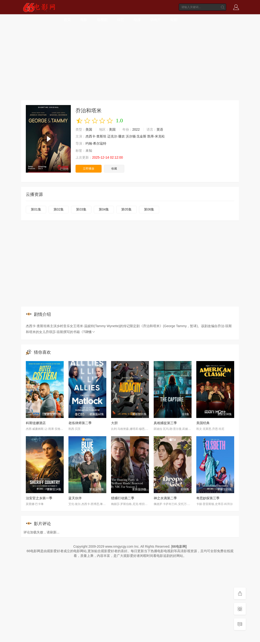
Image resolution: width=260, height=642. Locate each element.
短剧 (173, 20)
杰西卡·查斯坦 (95, 136)
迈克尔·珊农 (116, 136)
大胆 (114, 423)
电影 (83, 20)
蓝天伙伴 (75, 498)
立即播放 (88, 168)
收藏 (114, 168)
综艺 (120, 20)
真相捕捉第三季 (165, 423)
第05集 (126, 209)
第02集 (59, 209)
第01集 (36, 209)
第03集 (81, 209)
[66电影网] (179, 546)
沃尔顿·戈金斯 (136, 136)
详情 (90, 332)
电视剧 (102, 20)
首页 (67, 20)
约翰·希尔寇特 (95, 143)
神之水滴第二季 (165, 498)
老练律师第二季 (80, 423)
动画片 (155, 20)
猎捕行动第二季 (122, 498)
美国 (88, 129)
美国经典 (203, 423)
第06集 (149, 209)
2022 (136, 129)
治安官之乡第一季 (39, 498)
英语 (160, 129)
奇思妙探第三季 (208, 498)
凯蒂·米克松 (156, 136)
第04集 (104, 209)
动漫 (137, 20)
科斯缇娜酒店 (36, 423)
